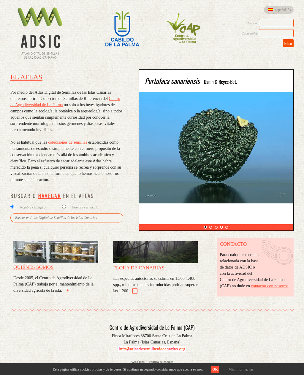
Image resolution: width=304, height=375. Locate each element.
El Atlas (26, 77)
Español (277, 10)
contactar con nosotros (270, 286)
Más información (241, 369)
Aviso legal (138, 361)
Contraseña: (268, 33)
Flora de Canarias (138, 268)
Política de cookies (161, 361)
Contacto (233, 244)
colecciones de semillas (67, 142)
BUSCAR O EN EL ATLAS (52, 196)
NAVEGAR (49, 196)
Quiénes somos (33, 267)
